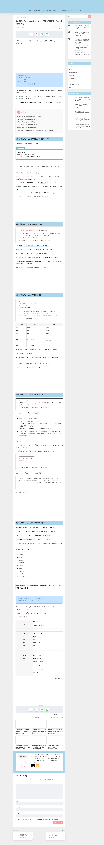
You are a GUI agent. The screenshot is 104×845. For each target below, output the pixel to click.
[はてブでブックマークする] (42, 34)
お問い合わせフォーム (67, 10)
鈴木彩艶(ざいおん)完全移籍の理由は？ (28, 127)
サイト (17, 813)
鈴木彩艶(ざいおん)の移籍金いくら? (27, 119)
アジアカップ (35, 717)
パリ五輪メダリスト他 (74, 84)
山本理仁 (33, 177)
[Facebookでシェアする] (36, 34)
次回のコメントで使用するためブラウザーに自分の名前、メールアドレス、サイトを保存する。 (38, 819)
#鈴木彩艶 (24, 231)
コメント (18, 783)
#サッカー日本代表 (46, 314)
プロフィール (56, 10)
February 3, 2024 (36, 318)
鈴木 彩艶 (60, 717)
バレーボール (72, 78)
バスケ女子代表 (36, 10)
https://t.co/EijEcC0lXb (24, 314)
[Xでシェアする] (31, 34)
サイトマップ (77, 10)
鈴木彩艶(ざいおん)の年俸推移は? (27, 122)
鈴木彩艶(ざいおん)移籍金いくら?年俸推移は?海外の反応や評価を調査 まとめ (37, 130)
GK (29, 717)
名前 (17, 801)
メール (18, 807)
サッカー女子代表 (46, 10)
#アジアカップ (31, 316)
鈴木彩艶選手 (20, 617)
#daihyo (55, 314)
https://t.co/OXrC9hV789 (35, 405)
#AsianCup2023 (39, 316)
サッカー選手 (52, 717)
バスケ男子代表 (27, 10)
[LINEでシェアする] (47, 34)
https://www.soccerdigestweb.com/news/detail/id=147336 (28, 487)
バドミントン (72, 75)
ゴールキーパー (43, 717)
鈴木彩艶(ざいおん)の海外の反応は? (27, 125)
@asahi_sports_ (32, 403)
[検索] (89, 16)
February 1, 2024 (46, 241)
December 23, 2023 (47, 468)
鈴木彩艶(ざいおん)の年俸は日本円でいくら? (29, 116)
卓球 (70, 87)
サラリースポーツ (36, 163)
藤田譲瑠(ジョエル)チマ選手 (23, 177)
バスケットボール (73, 72)
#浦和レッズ (33, 231)
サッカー (61, 715)
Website (37, 768)
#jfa (52, 314)
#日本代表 (38, 314)
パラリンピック (73, 81)
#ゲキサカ (32, 314)
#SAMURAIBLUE (23, 316)
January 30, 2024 (46, 408)
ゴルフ (70, 67)
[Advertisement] (39, 209)
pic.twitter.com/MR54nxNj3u (51, 316)
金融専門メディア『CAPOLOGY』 (25, 163)
